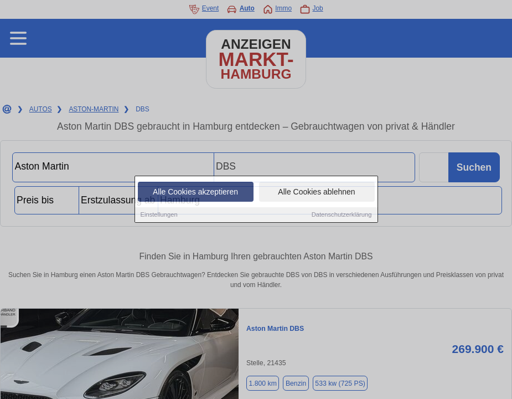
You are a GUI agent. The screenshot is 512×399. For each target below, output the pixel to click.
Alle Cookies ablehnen (316, 192)
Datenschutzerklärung (342, 215)
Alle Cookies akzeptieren (195, 192)
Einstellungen (159, 215)
